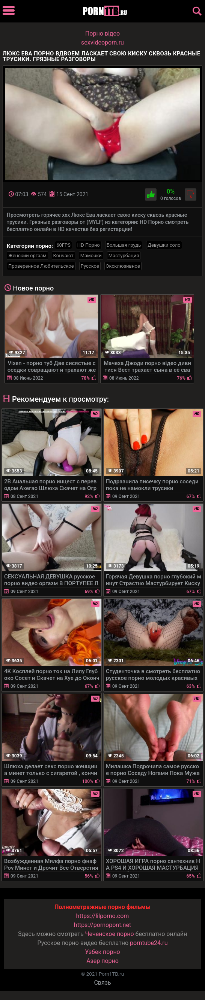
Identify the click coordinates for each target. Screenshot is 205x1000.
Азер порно (102, 960)
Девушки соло (164, 245)
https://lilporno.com (102, 916)
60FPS (63, 245)
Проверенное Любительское (41, 266)
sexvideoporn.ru (102, 42)
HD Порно (88, 245)
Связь (102, 982)
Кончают (63, 255)
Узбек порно (102, 951)
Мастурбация (124, 255)
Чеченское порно (109, 933)
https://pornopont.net (102, 924)
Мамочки (91, 255)
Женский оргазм (27, 255)
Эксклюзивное (123, 266)
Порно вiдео (102, 33)
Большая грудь (124, 245)
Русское (90, 266)
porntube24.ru (148, 942)
